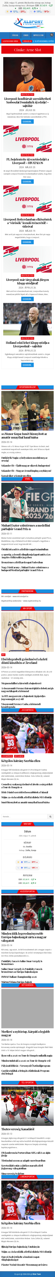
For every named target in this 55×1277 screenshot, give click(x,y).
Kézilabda (19, 756)
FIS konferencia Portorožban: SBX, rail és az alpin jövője (25, 1154)
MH (3, 655)
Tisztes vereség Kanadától (17, 1129)
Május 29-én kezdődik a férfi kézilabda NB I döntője (26, 797)
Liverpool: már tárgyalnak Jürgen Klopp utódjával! (27, 281)
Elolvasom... (27, 121)
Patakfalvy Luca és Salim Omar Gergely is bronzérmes (21, 962)
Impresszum (38, 35)
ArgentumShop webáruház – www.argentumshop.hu (21, 601)
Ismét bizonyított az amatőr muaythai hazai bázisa (25, 802)
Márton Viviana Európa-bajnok (16, 981)
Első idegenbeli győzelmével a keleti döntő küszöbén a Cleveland (24, 661)
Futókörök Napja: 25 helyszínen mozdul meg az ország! (24, 459)
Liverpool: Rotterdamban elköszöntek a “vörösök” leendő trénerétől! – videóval (28, 222)
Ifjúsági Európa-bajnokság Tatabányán (20, 1246)
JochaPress (7, 756)
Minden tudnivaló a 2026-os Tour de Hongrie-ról (25, 1060)
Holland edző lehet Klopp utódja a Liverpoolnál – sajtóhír (27, 344)
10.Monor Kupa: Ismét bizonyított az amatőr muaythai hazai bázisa (24, 435)
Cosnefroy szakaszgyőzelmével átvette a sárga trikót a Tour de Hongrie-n (26, 786)
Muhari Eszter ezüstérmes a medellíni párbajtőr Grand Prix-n (25, 527)
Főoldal (15, 35)
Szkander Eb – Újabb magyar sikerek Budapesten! (25, 465)
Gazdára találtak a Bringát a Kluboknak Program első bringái (25, 1072)
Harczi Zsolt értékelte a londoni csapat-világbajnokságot (20, 1258)
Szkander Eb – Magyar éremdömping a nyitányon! (26, 470)
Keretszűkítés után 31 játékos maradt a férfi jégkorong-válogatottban (22, 1167)
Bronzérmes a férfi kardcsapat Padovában (22, 562)
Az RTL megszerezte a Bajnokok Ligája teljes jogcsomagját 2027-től (23, 697)
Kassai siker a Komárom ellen (16, 475)
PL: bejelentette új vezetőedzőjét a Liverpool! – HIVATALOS (27, 161)
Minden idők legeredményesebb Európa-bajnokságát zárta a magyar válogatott (23, 936)
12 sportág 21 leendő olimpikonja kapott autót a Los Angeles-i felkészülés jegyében (25, 556)
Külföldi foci (28, 95)
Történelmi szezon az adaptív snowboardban (23, 1160)
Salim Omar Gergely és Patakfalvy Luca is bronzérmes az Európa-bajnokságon (21, 970)
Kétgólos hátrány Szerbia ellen (20, 761)
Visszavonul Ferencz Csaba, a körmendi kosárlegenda (20, 705)
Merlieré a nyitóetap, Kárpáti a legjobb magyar (25, 1033)
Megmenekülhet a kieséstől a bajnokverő (21, 683)
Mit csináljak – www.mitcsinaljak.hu (14, 596)
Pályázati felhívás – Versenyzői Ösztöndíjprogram (25, 1065)
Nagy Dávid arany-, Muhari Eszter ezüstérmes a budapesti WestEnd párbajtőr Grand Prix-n (25, 569)
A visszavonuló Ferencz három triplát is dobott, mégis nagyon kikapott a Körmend (27, 690)
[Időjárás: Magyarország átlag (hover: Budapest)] (27, 12)
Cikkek (25, 35)
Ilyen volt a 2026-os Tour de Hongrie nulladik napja (26, 1055)
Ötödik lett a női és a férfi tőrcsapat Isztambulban (24, 549)
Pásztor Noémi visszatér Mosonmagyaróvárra (24, 1264)
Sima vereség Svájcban (12, 1173)
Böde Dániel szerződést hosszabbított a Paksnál (24, 792)
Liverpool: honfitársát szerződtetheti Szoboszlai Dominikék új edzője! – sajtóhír (27, 102)
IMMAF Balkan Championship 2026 (19, 976)
